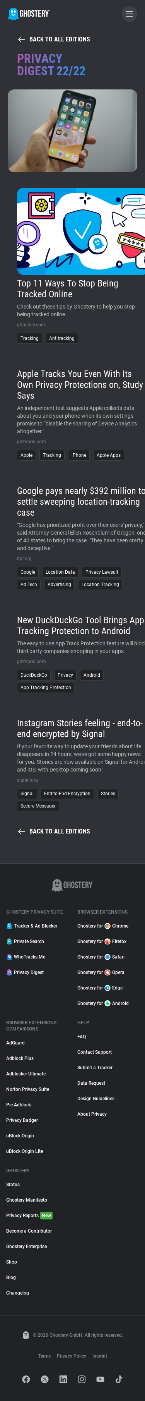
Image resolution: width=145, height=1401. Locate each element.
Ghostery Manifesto (26, 1200)
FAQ (81, 1036)
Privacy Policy (71, 1356)
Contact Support (94, 1052)
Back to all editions (53, 39)
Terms (44, 1356)
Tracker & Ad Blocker (31, 926)
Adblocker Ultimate (26, 1074)
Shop (11, 1262)
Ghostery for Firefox (101, 941)
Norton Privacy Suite (27, 1089)
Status (13, 1184)
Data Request (91, 1083)
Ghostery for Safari (101, 957)
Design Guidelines (95, 1098)
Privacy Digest (25, 972)
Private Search (25, 941)
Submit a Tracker (95, 1067)
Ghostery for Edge (100, 988)
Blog (11, 1277)
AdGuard (15, 1043)
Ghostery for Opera (101, 972)
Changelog (17, 1293)
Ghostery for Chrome (102, 926)
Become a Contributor (29, 1231)
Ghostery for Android (103, 1003)
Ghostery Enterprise (26, 1246)
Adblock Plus (20, 1058)
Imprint (99, 1356)
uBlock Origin (20, 1136)
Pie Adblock (18, 1105)
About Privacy (92, 1114)
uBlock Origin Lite (24, 1151)
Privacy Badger (22, 1120)
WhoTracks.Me (25, 957)
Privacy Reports (29, 1215)
